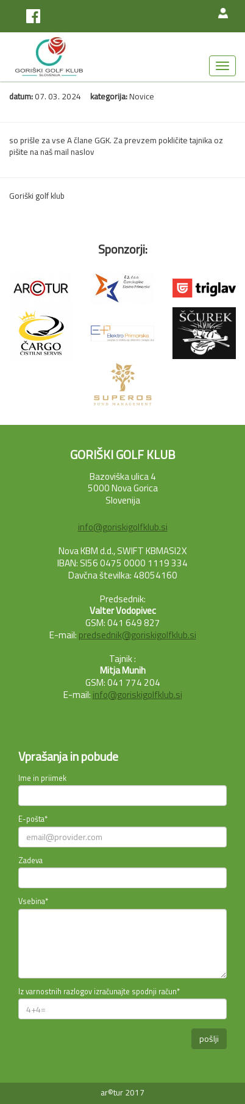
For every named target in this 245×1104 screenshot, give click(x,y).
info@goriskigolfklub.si (123, 527)
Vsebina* (33, 901)
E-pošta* (33, 819)
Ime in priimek (42, 778)
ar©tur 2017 (122, 1092)
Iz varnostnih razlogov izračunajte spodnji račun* (99, 992)
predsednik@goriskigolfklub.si (137, 635)
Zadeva (30, 860)
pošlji (209, 1038)
